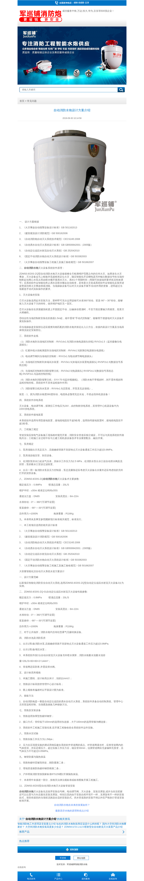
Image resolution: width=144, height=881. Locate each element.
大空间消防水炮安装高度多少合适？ (44, 827)
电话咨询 (31, 876)
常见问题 (32, 101)
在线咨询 (113, 876)
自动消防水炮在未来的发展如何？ (72, 805)
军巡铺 (63, 858)
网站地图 (81, 858)
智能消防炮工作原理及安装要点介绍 (37, 824)
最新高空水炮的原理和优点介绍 (72, 810)
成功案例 (86, 876)
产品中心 (58, 876)
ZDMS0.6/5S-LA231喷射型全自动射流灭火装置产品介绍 (93, 827)
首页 (22, 101)
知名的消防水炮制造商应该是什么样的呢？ (79, 824)
